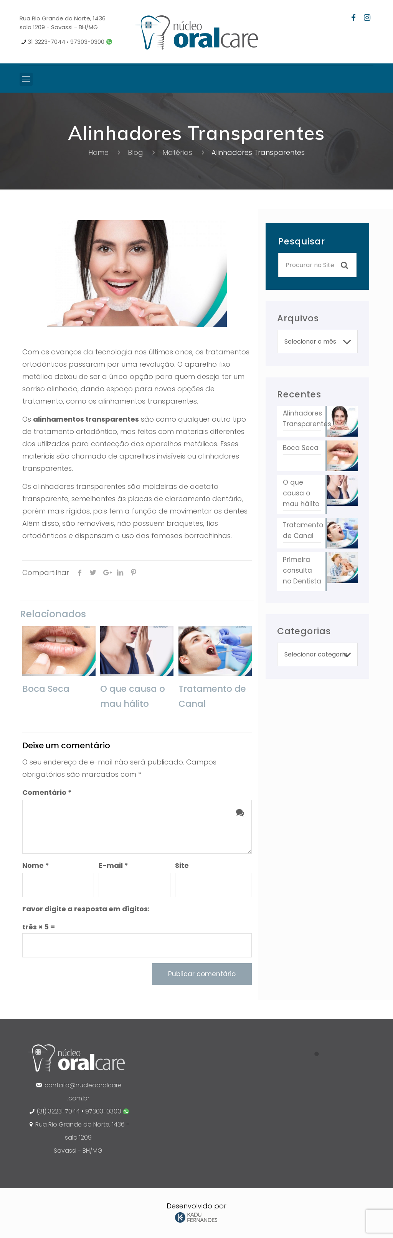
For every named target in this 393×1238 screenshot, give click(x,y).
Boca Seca (45, 689)
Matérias (177, 152)
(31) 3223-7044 (58, 1111)
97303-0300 (91, 42)
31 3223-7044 (46, 42)
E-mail (113, 865)
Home (98, 152)
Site (182, 865)
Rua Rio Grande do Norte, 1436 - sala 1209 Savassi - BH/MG (82, 1137)
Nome (35, 865)
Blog (135, 152)
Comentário (47, 792)
